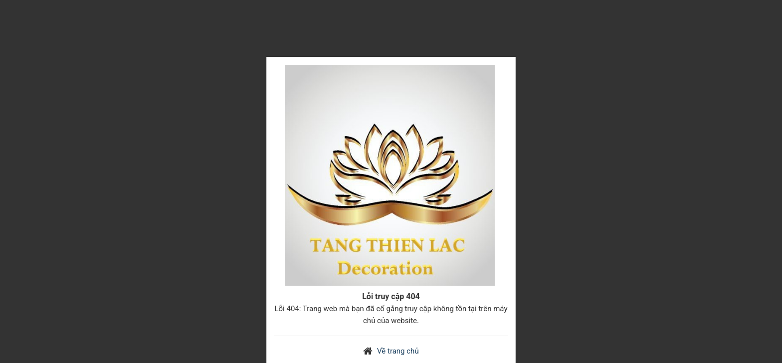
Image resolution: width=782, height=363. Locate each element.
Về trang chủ (398, 351)
